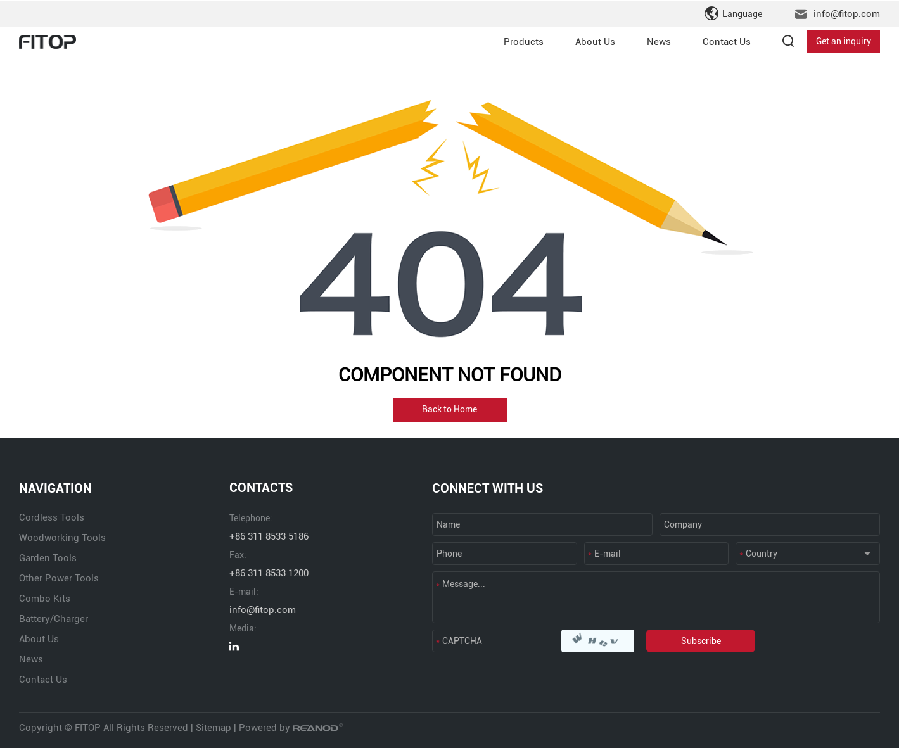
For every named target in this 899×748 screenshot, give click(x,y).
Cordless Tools (51, 517)
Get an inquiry (843, 40)
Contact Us (727, 40)
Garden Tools (48, 558)
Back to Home (449, 410)
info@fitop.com (846, 12)
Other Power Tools (59, 578)
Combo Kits (44, 598)
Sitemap (213, 727)
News (659, 40)
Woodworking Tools (62, 537)
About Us (595, 40)
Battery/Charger (53, 618)
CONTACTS (261, 488)
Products (524, 40)
